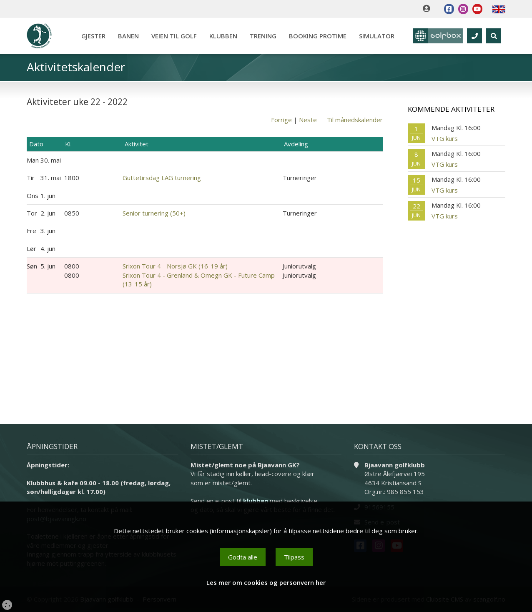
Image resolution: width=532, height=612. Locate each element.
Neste (308, 119)
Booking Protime (317, 36)
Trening (262, 36)
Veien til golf (173, 36)
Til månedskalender (355, 119)
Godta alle (242, 557)
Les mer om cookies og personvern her (266, 582)
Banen (128, 36)
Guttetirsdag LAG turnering (162, 177)
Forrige (281, 119)
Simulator (376, 36)
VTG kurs (445, 138)
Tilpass (294, 557)
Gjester (93, 36)
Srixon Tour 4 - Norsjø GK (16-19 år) (175, 266)
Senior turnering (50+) (154, 213)
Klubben (223, 36)
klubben (255, 501)
